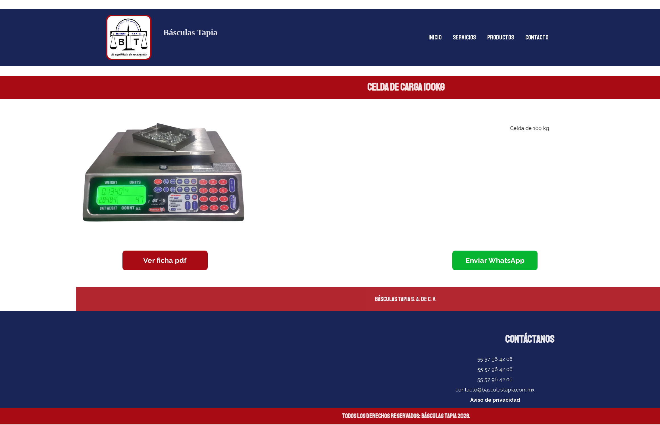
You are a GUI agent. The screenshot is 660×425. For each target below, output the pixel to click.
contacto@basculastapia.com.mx (494, 390)
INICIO (435, 37)
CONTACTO (536, 37)
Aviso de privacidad (495, 400)
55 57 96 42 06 (495, 359)
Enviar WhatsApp (494, 259)
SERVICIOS (464, 37)
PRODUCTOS (500, 37)
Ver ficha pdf (165, 259)
